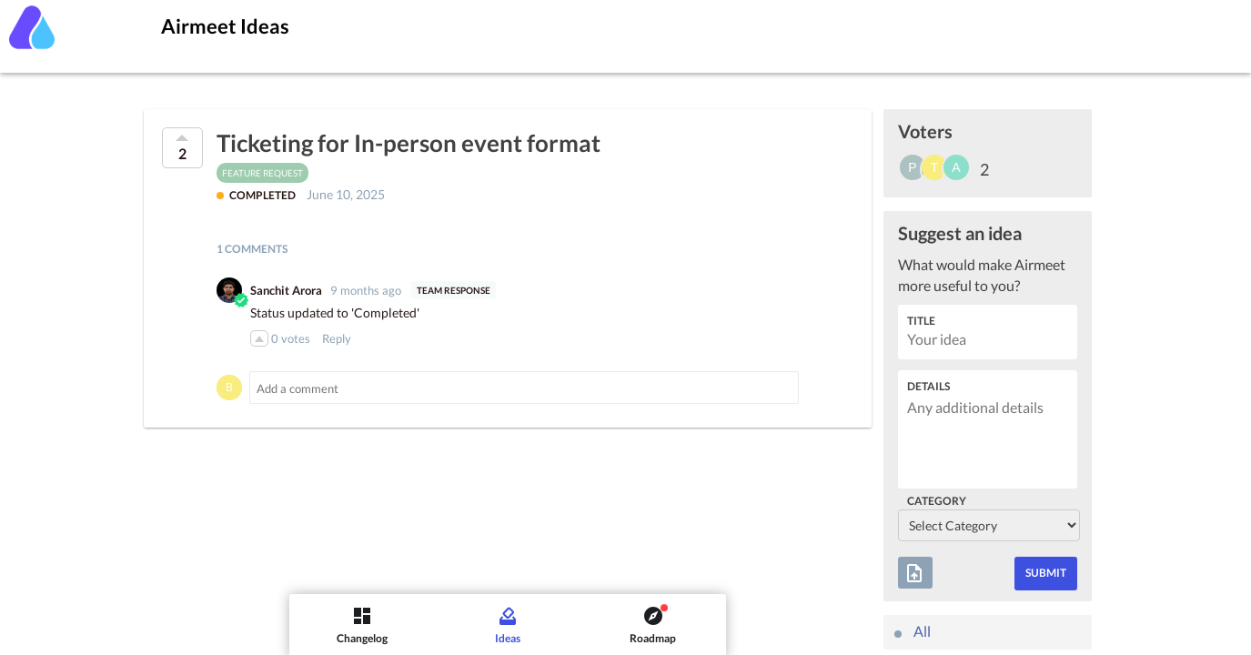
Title (921, 321)
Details (928, 386)
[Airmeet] (32, 27)
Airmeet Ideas (225, 26)
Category (936, 501)
